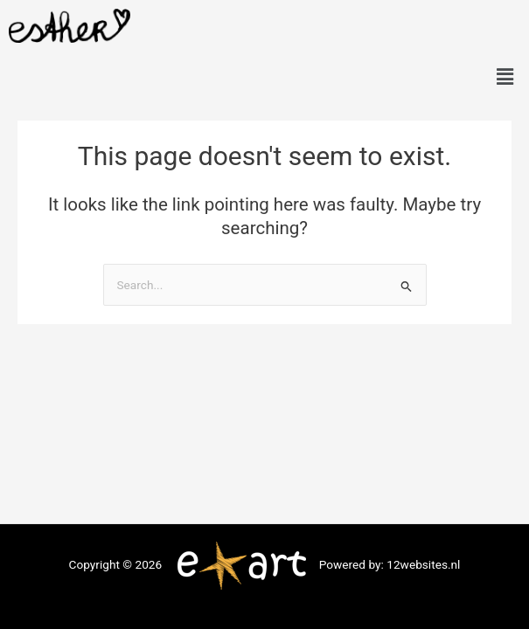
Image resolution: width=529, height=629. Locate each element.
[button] (505, 76)
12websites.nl (423, 564)
